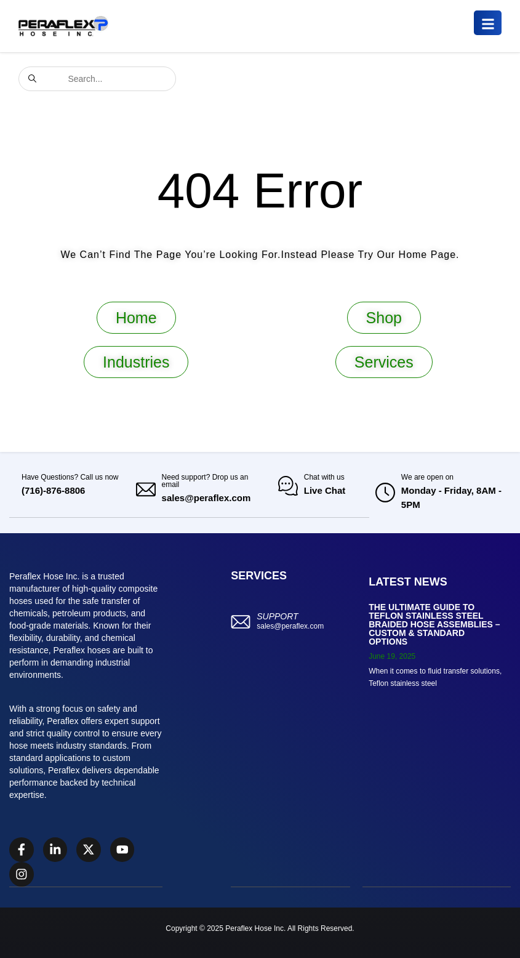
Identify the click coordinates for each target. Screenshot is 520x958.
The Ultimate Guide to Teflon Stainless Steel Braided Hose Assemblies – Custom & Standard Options (434, 624)
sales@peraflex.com (206, 498)
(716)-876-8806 (53, 490)
